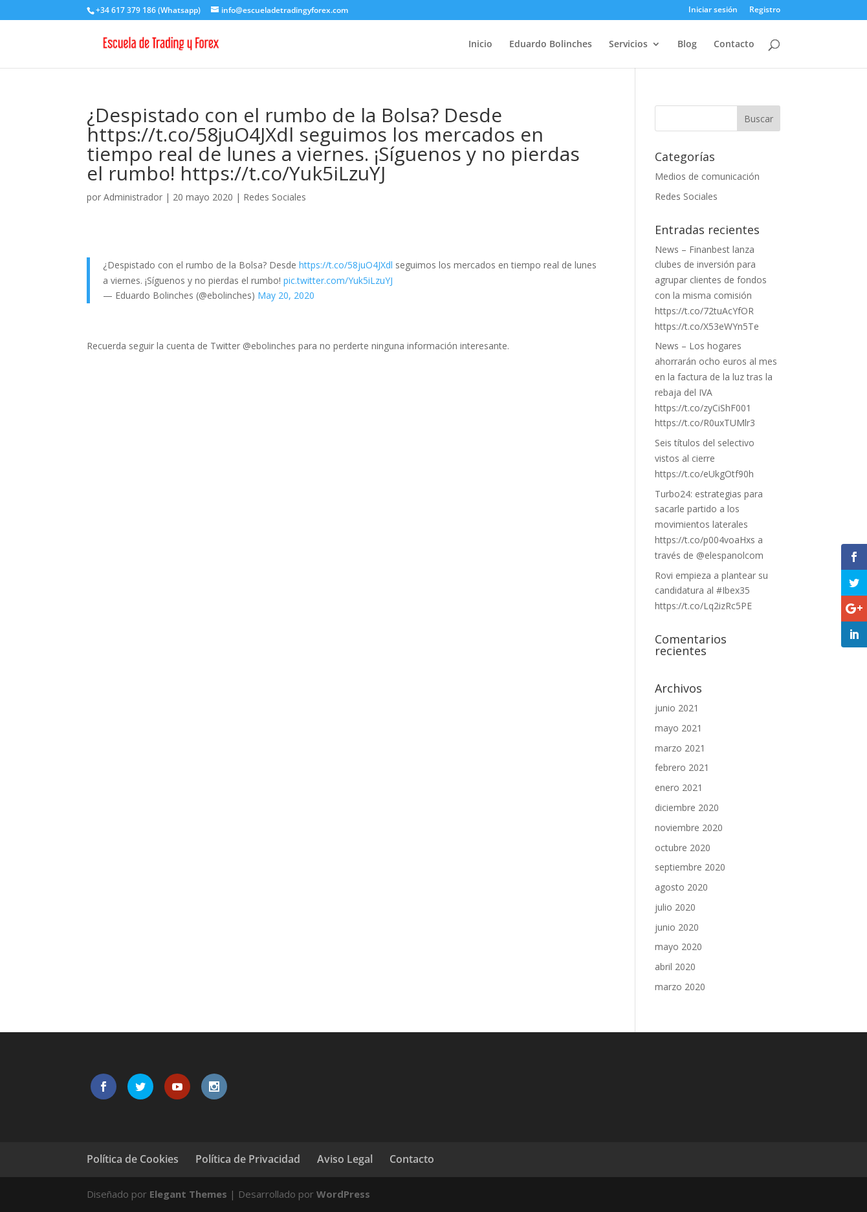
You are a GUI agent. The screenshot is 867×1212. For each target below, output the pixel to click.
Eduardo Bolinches (550, 44)
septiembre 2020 (690, 867)
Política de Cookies (133, 1159)
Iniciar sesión (713, 10)
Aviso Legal (345, 1159)
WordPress (343, 1193)
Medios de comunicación (707, 176)
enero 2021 (679, 787)
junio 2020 (677, 927)
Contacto (734, 44)
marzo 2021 (680, 748)
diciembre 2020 (687, 807)
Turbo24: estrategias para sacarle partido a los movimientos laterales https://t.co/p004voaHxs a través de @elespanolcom (709, 524)
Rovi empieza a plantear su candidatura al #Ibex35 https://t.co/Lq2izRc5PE (711, 590)
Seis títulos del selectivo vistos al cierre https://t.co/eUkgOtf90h (704, 458)
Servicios (628, 44)
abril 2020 (675, 966)
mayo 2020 (678, 946)
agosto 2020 (681, 887)
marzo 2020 (680, 986)
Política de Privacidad (247, 1159)
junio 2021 (677, 708)
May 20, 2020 (286, 295)
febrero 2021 (682, 767)
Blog (687, 44)
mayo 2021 (678, 728)
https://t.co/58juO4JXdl (346, 265)
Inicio (480, 44)
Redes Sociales (274, 197)
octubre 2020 (682, 847)
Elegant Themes (188, 1193)
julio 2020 (675, 907)
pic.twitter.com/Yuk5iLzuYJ (338, 280)
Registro (764, 10)
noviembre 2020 (689, 827)
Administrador (133, 197)
